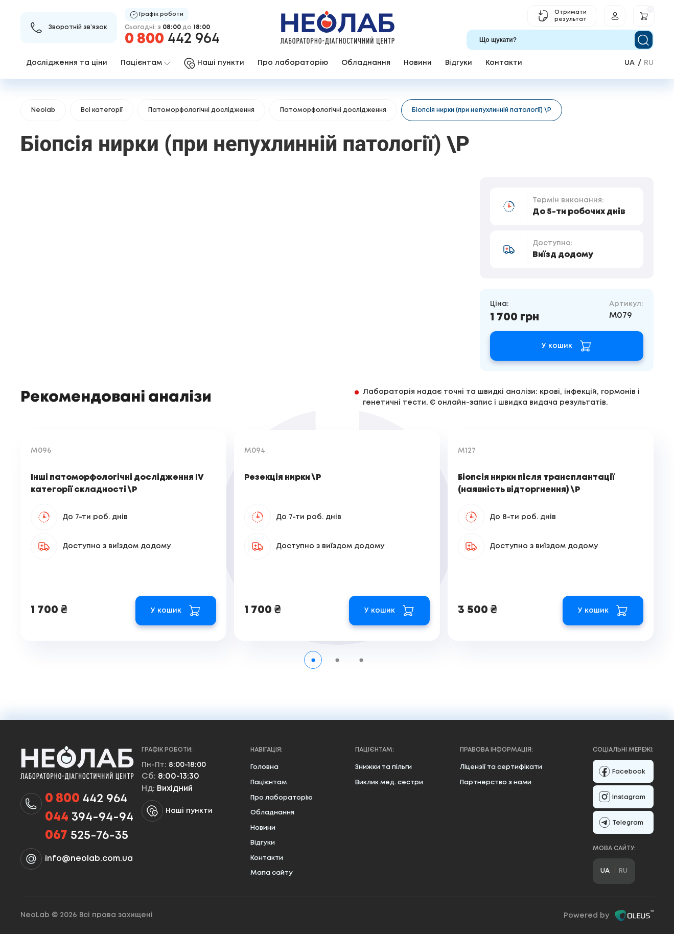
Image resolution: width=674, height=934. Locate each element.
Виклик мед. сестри (389, 782)
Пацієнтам (268, 782)
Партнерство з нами (495, 782)
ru (649, 63)
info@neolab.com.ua (89, 858)
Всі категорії (102, 110)
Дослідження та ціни (66, 63)
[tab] (313, 660)
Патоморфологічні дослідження (201, 110)
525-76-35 (86, 836)
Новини (418, 63)
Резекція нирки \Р (282, 477)
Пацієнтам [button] (145, 63)
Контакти (503, 63)
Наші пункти (177, 811)
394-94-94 (89, 817)
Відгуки (458, 63)
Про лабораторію (293, 63)
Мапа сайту (271, 873)
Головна (264, 767)
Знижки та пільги (383, 767)
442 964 (172, 39)
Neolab (43, 110)
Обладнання (365, 63)
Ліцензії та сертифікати (501, 767)
